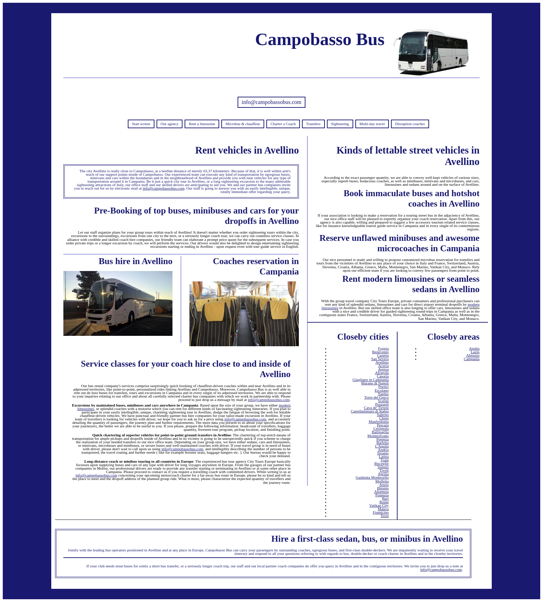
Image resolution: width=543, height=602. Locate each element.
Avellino (382, 362)
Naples (383, 394)
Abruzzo (473, 355)
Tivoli (384, 470)
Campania (471, 359)
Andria (383, 449)
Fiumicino (381, 512)
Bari (385, 498)
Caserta (383, 355)
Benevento (380, 352)
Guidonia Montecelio (372, 477)
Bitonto (383, 488)
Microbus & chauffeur (242, 124)
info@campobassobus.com (271, 102)
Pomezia (382, 495)
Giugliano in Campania (371, 379)
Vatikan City (379, 505)
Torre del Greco (376, 397)
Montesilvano (378, 436)
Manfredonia (379, 421)
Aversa (383, 369)
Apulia (474, 348)
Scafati (383, 401)
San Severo (380, 359)
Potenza (382, 439)
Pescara (383, 425)
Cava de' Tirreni (376, 407)
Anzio (384, 484)
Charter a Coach (283, 124)
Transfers (313, 124)
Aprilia (383, 474)
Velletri (383, 467)
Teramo (383, 453)
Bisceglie (381, 463)
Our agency (170, 124)
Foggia (383, 348)
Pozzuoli (382, 404)
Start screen (141, 124)
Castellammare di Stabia (370, 411)
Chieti (384, 418)
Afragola (382, 372)
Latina (384, 456)
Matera (383, 509)
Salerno (383, 414)
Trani (385, 460)
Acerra (383, 366)
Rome (384, 502)
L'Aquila (382, 446)
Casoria (383, 376)
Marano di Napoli (375, 383)
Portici (384, 386)
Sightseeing (340, 124)
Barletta (382, 442)
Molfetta (382, 481)
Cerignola (381, 428)
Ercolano (382, 390)
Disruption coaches (410, 124)
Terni (385, 516)
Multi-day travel (372, 124)
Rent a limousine (202, 124)
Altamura (381, 491)
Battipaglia (380, 432)
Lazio (475, 352)
